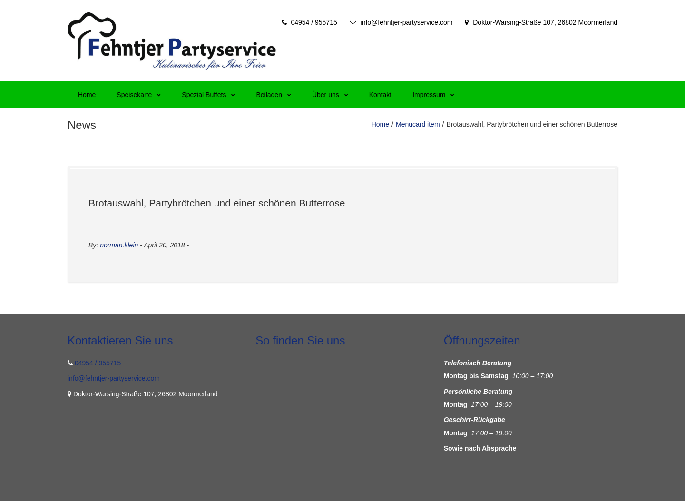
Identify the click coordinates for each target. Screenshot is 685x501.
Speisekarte (139, 94)
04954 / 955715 (314, 22)
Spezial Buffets (208, 94)
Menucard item (418, 124)
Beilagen (273, 94)
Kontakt (380, 94)
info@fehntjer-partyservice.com (407, 22)
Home (87, 94)
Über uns (330, 94)
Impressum (433, 94)
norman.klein (119, 245)
